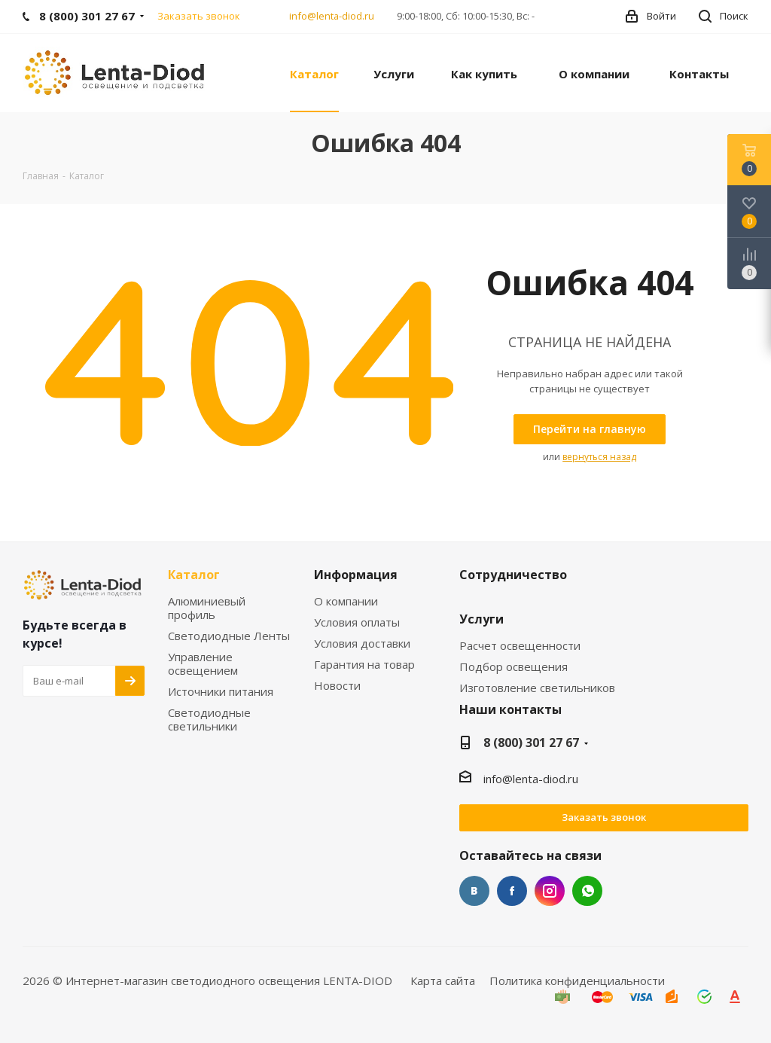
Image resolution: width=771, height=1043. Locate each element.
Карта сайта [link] (442, 980)
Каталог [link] (194, 575)
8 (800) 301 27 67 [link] (531, 742)
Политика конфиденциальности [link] (577, 980)
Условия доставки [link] (362, 643)
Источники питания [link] (220, 692)
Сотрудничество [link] (513, 575)
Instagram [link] (550, 891)
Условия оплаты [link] (357, 622)
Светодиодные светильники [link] (209, 719)
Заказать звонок (604, 817)
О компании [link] (346, 601)
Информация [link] (356, 575)
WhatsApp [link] (587, 891)
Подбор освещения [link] (513, 667)
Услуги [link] (481, 619)
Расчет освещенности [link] (520, 646)
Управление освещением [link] (203, 664)
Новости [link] (337, 686)
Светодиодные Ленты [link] (229, 636)
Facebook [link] (512, 891)
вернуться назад (599, 456)
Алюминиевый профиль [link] (206, 608)
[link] (117, 71)
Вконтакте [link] (474, 891)
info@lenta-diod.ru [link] (331, 16)
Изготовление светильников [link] (537, 688)
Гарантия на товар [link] (364, 664)
